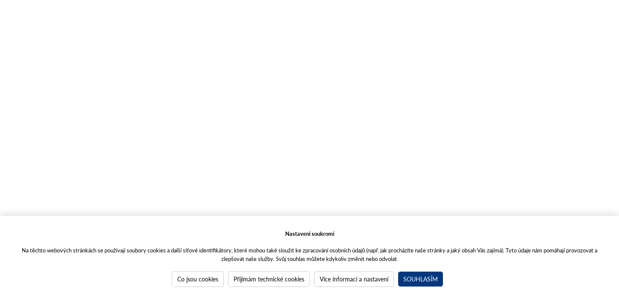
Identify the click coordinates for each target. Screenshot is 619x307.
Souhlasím (420, 279)
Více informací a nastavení (354, 279)
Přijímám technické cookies (269, 279)
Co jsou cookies (197, 279)
